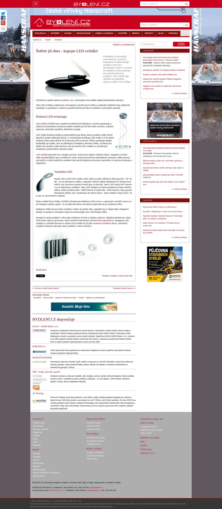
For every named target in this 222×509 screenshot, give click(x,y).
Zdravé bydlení (39, 476)
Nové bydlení (92, 433)
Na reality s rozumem (95, 441)
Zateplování (38, 432)
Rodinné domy (39, 423)
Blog (142, 441)
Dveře (35, 439)
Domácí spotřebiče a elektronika (46, 473)
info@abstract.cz (94, 490)
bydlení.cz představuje (123, 44)
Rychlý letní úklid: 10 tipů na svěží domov (160, 207)
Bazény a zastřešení (95, 452)
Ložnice (36, 460)
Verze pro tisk (125, 276)
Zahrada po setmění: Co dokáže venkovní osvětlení (164, 70)
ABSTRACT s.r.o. (58, 490)
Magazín (147, 200)
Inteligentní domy (94, 444)
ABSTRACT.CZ (147, 453)
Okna (35, 442)
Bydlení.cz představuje (95, 298)
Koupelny (37, 457)
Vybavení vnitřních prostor (65, 298)
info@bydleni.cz (96, 487)
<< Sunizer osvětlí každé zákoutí (45, 288)
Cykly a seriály (147, 423)
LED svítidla (41, 154)
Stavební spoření (94, 429)
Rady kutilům (92, 459)
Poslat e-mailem (110, 276)
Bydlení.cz (37, 40)
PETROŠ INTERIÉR (42, 357)
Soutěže (143, 445)
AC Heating (37, 393)
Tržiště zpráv (146, 449)
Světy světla (48, 298)
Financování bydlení (95, 419)
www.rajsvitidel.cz (105, 220)
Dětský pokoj (38, 463)
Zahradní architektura (95, 456)
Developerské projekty (96, 438)
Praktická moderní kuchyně (152, 430)
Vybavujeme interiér (149, 427)
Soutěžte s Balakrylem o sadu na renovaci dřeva (162, 211)
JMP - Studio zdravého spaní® (46, 372)
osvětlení (65, 100)
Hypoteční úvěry (93, 426)
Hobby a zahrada (94, 448)
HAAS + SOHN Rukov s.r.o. (45, 326)
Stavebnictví (38, 419)
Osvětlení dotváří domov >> (124, 288)
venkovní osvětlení (102, 223)
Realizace (37, 445)
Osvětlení (37, 298)
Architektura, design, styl (151, 419)
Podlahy (36, 435)
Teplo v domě (146, 433)
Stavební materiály (40, 429)
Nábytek (36, 466)
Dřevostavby (38, 426)
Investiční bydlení (94, 423)
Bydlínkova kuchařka (149, 437)
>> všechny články (179, 93)
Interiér (81, 298)
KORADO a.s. (39, 346)
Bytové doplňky (39, 469)
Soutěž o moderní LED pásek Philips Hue (160, 75)
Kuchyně (36, 454)
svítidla (43, 123)
